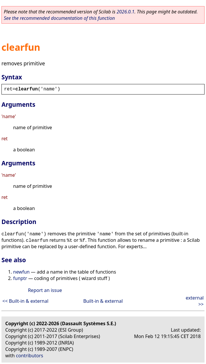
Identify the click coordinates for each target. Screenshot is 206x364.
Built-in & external (103, 301)
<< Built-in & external (25, 301)
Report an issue (45, 290)
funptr (20, 278)
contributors (29, 355)
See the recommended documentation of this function (59, 18)
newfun (21, 272)
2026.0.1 (125, 11)
